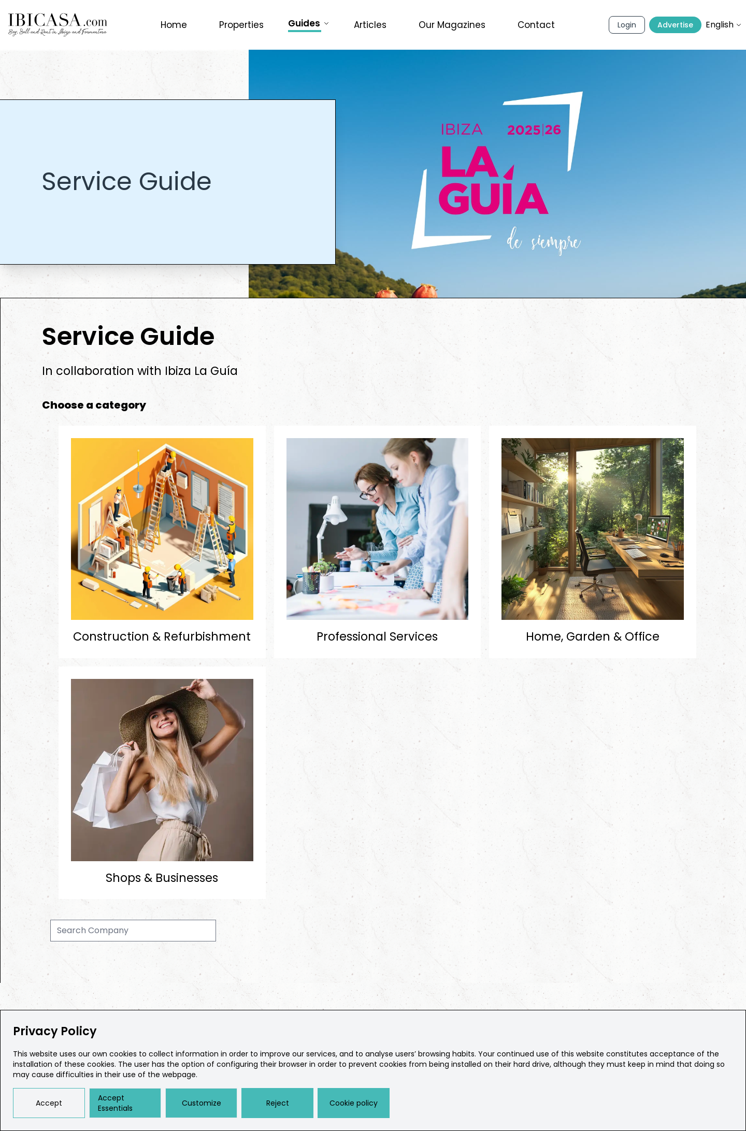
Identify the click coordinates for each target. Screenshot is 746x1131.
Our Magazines (452, 25)
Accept (49, 1103)
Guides (308, 24)
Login (627, 25)
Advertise (675, 25)
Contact (536, 25)
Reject (277, 1103)
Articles (370, 25)
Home (174, 25)
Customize (201, 1103)
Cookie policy (353, 1103)
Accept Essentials (115, 1103)
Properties (241, 25)
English (724, 25)
